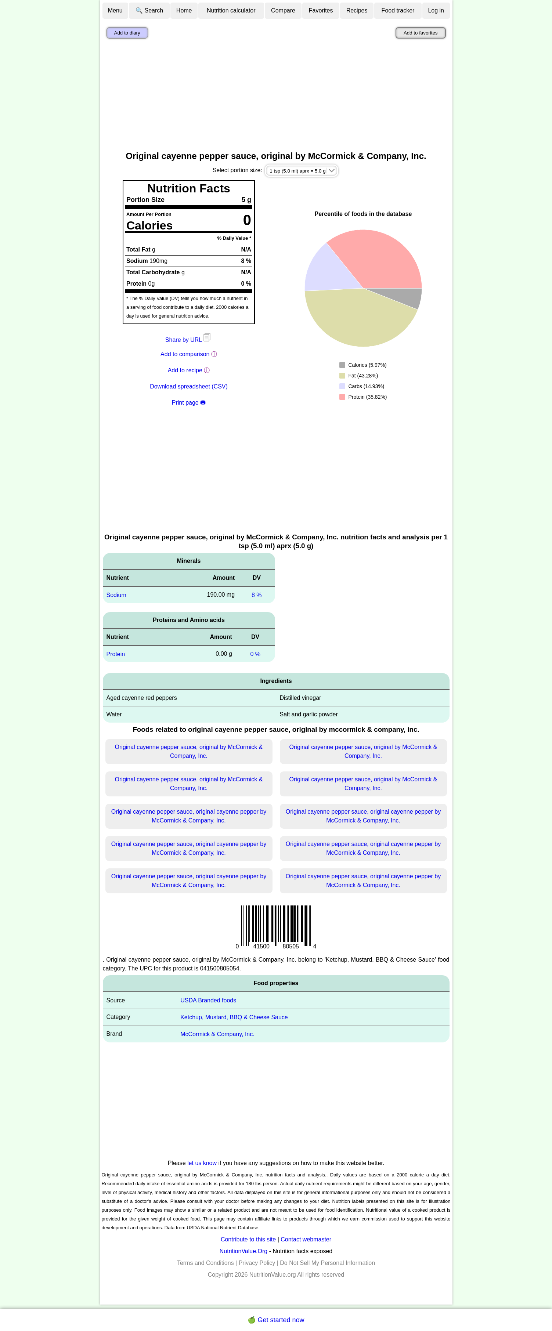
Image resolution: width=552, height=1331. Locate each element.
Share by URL (188, 340)
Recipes (357, 10)
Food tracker (398, 10)
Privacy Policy (257, 1263)
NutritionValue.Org (243, 1251)
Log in (436, 10)
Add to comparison (184, 354)
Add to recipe (185, 370)
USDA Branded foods (208, 1000)
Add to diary (127, 33)
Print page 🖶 (189, 402)
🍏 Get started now (276, 1320)
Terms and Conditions (205, 1263)
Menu (115, 10)
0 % (255, 654)
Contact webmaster (306, 1239)
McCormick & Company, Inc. (217, 1034)
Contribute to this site (248, 1239)
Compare (283, 10)
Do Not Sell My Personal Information (327, 1263)
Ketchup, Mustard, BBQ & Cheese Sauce (234, 1017)
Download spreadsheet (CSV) (189, 386)
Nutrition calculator (231, 10)
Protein (116, 654)
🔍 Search (149, 10)
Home (184, 10)
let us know (202, 1163)
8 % (257, 595)
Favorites (321, 10)
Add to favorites (421, 33)
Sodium (116, 595)
